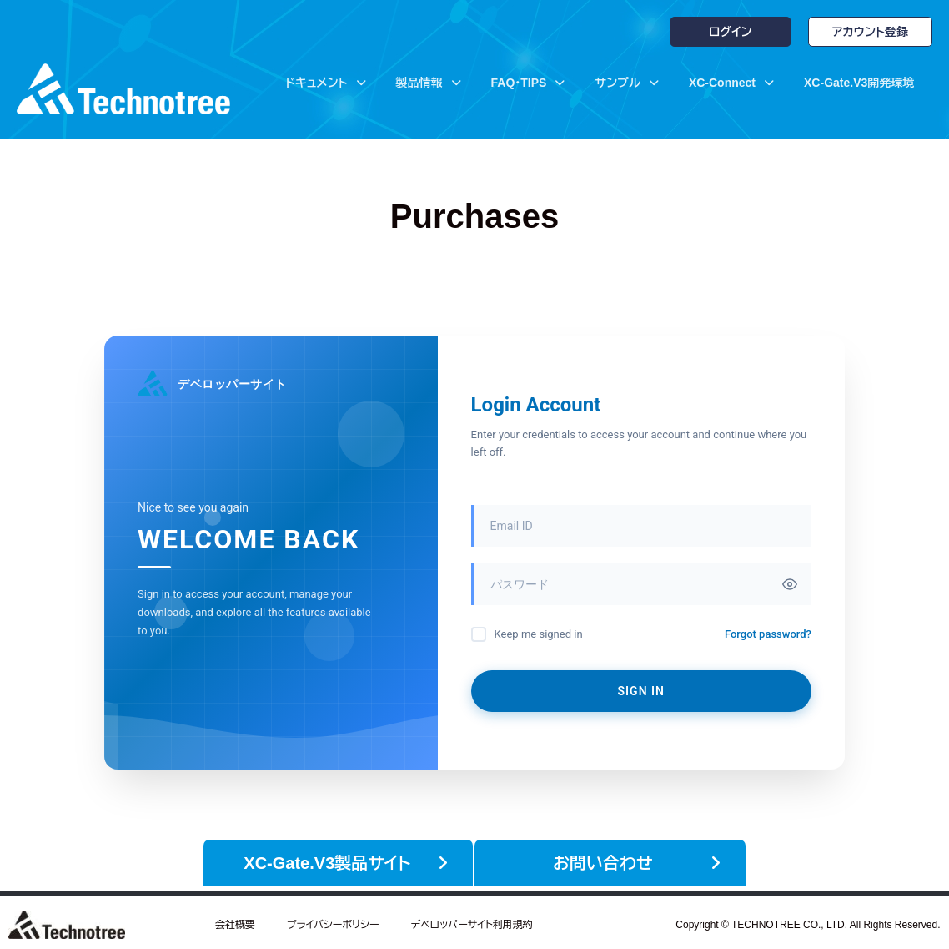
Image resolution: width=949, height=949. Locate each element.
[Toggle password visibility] (790, 584)
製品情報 (428, 82)
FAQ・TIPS (528, 82)
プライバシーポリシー (333, 920)
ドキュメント (325, 82)
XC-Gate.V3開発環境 (859, 82)
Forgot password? (768, 634)
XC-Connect (731, 82)
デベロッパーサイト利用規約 (471, 920)
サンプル (626, 82)
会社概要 (235, 920)
